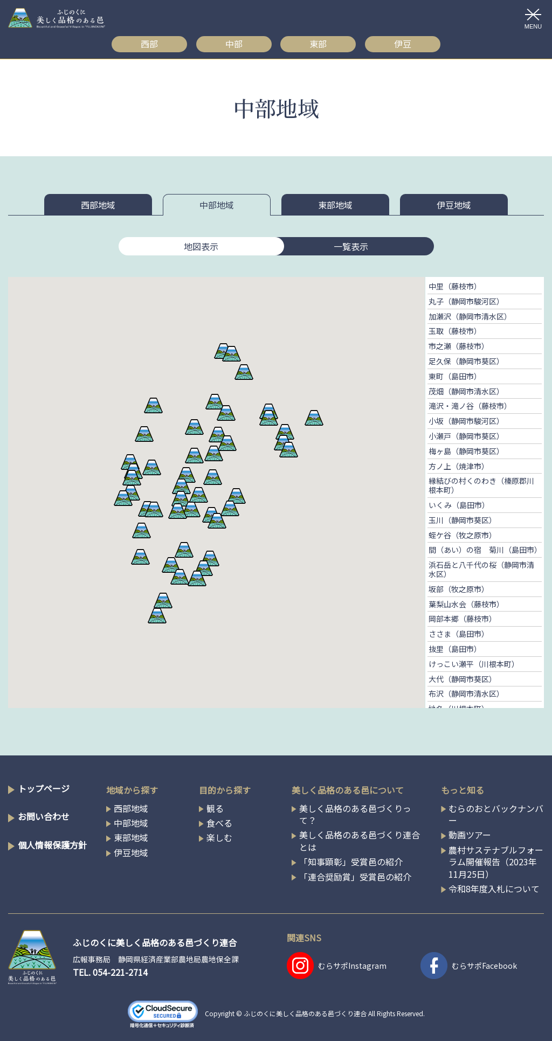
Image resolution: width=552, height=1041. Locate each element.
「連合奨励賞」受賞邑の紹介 (355, 877)
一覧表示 (351, 246)
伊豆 (402, 43)
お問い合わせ (44, 816)
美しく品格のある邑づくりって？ (355, 814)
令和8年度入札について (494, 888)
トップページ (44, 788)
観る (215, 808)
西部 (149, 43)
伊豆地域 (454, 204)
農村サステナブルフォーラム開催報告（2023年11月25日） (495, 862)
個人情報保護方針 (52, 845)
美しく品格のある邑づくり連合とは (359, 841)
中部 (234, 43)
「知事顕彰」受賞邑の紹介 (351, 862)
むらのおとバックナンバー (495, 814)
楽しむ (219, 837)
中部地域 (216, 204)
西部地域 (98, 204)
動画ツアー (469, 835)
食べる (219, 823)
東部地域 (335, 204)
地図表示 (201, 246)
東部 (318, 43)
